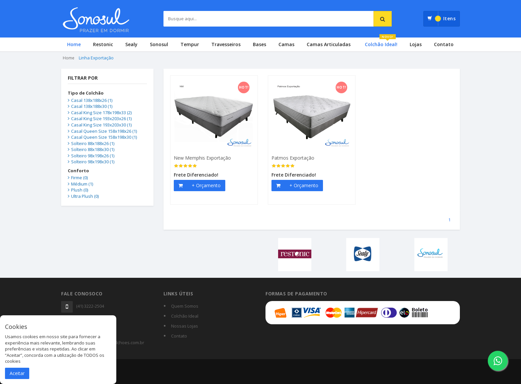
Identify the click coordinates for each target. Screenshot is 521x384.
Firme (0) (79, 178)
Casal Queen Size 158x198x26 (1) (104, 131)
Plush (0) (79, 190)
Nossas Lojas (184, 326)
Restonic (103, 44)
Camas (286, 44)
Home (74, 44)
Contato (444, 44)
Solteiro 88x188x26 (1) (92, 143)
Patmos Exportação (292, 158)
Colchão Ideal (184, 316)
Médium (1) (82, 184)
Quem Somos (184, 306)
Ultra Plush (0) (85, 196)
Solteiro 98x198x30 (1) (92, 162)
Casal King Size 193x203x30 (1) (101, 125)
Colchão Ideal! (381, 42)
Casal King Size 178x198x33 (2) (101, 112)
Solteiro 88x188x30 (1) (92, 149)
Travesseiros (226, 44)
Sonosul (159, 44)
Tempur (189, 44)
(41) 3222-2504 (90, 306)
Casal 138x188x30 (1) (91, 106)
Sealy (131, 44)
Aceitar (17, 373)
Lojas (416, 44)
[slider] (185, 166)
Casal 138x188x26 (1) (91, 100)
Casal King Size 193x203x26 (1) (101, 118)
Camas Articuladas (329, 44)
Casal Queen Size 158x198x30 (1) (104, 137)
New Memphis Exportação (202, 158)
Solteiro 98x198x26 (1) (92, 156)
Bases (259, 44)
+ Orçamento (206, 185)
